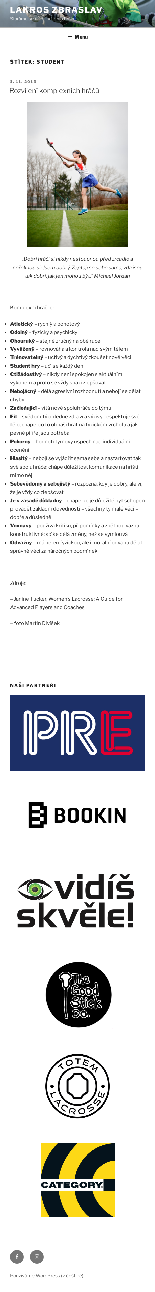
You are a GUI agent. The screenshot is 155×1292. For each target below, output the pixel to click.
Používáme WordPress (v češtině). (47, 1275)
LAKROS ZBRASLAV (56, 10)
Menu (78, 37)
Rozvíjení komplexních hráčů (54, 90)
